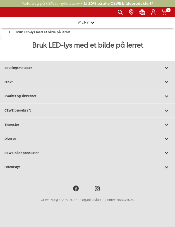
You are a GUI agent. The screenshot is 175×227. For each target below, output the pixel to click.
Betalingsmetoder (87, 68)
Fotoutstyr (87, 167)
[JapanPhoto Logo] (13, 14)
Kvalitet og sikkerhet (87, 96)
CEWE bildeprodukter (87, 153)
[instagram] (98, 189)
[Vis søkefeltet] (121, 12)
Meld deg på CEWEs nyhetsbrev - (87, 3)
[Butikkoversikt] (132, 12)
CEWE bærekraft (87, 110)
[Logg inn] (154, 12)
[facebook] (77, 189)
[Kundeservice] (143, 12)
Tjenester (87, 124)
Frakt (87, 82)
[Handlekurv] (165, 12)
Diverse (87, 139)
